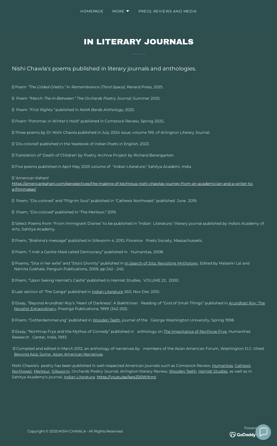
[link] (247, 434)
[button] (121, 11)
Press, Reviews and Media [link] (167, 11)
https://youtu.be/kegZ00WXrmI (126, 377)
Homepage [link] (92, 11)
